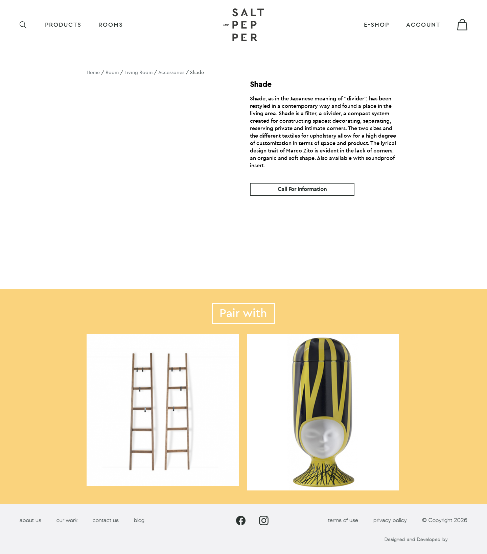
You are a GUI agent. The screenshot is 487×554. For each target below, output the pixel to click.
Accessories (171, 72)
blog (139, 520)
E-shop (376, 24)
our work (66, 520)
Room (112, 72)
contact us (106, 520)
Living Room (138, 72)
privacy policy (390, 520)
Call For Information (302, 189)
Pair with (243, 313)
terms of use (343, 520)
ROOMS (110, 24)
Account (423, 24)
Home (93, 72)
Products (63, 24)
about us (30, 520)
